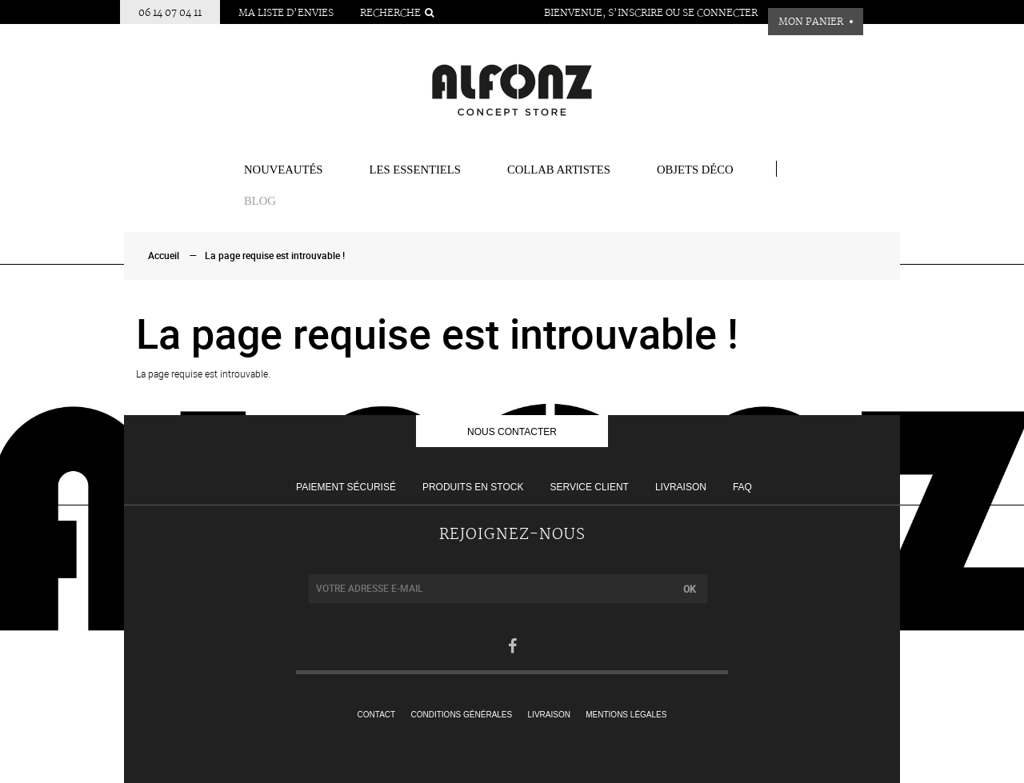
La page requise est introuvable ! (275, 256)
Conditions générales (462, 714)
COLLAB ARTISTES (558, 169)
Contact (377, 714)
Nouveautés (283, 169)
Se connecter (720, 13)
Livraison (680, 487)
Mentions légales (626, 714)
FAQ (742, 487)
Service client (589, 487)
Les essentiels (415, 169)
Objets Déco (695, 169)
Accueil (163, 256)
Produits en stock (472, 487)
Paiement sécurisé (346, 487)
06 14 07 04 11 (170, 13)
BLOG (260, 200)
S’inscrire (635, 13)
